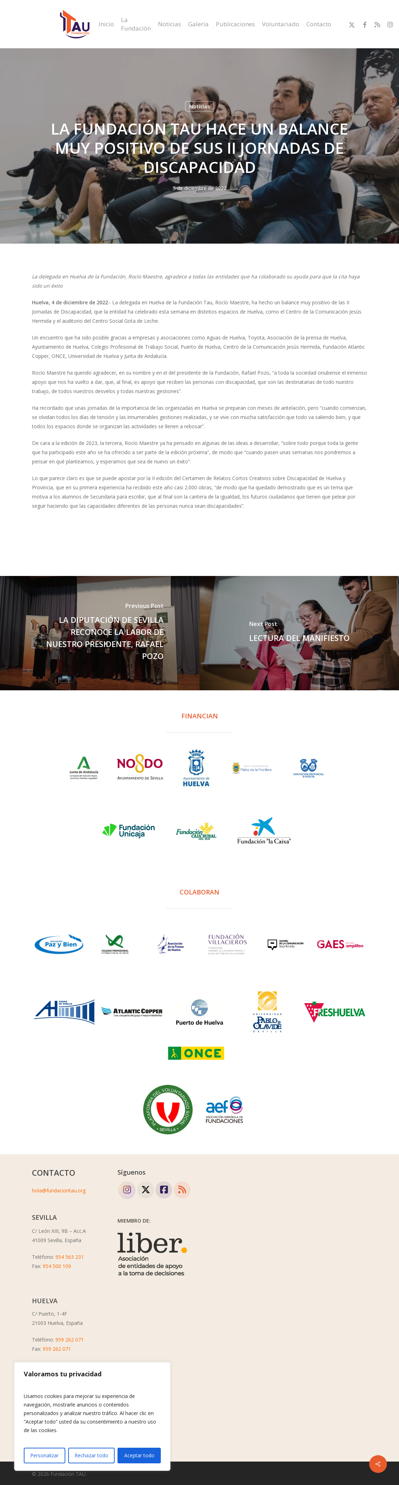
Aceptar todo (139, 1455)
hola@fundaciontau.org (59, 1190)
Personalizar (44, 1455)
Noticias (199, 106)
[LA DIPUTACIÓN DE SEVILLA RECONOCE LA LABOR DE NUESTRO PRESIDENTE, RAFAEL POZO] (100, 633)
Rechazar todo (91, 1455)
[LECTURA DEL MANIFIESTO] (299, 633)
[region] (92, 1416)
